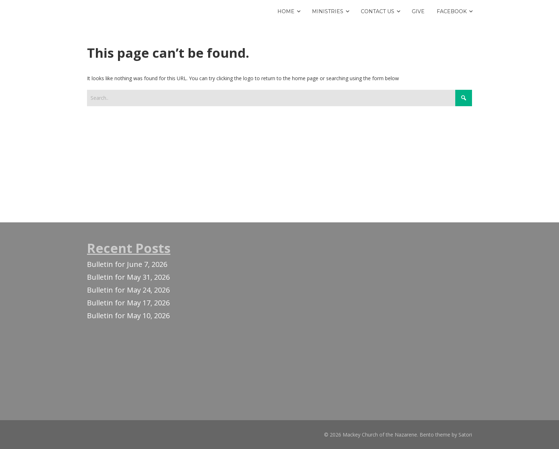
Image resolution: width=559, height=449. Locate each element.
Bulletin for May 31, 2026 (128, 277)
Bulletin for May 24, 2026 (128, 290)
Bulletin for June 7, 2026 (127, 264)
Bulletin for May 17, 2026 (128, 303)
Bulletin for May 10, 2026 (128, 315)
